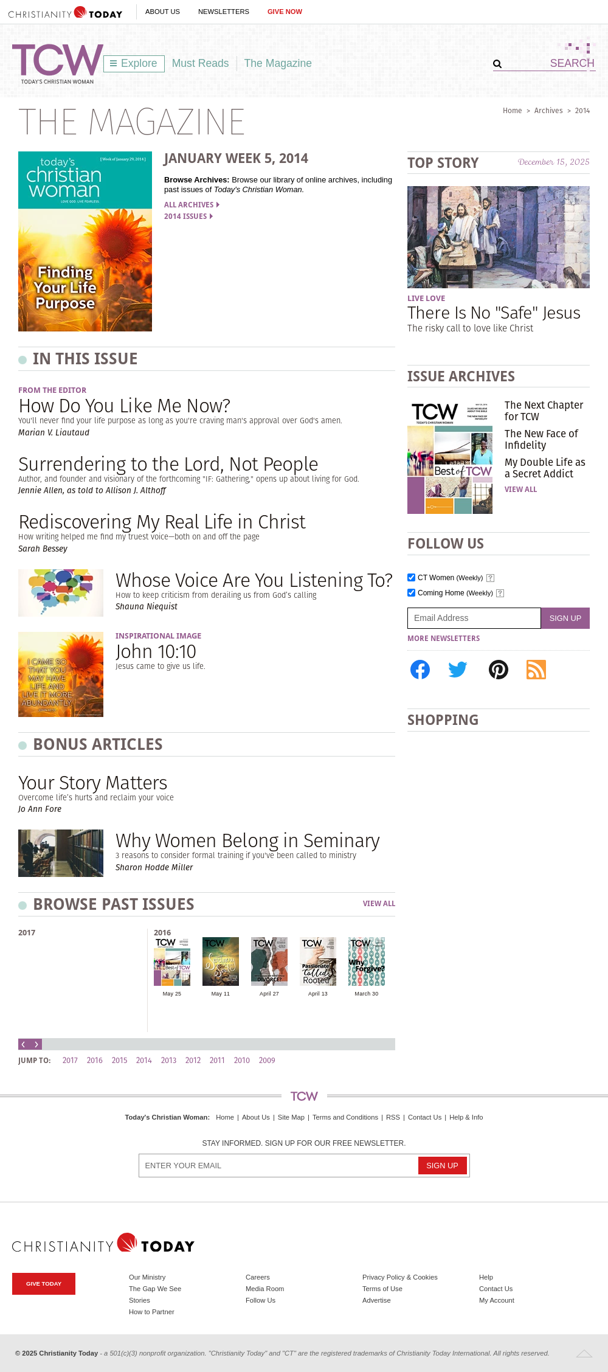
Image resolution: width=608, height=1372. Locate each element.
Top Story (442, 162)
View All (379, 904)
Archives (548, 110)
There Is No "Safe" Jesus (493, 312)
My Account (496, 1300)
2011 (217, 1060)
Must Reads (200, 63)
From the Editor (52, 390)
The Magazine (278, 63)
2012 (193, 1060)
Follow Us (260, 1300)
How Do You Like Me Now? (124, 405)
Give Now (285, 11)
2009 (267, 1060)
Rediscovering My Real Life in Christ (161, 521)
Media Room (265, 1288)
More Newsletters (443, 638)
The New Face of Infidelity (541, 439)
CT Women (450, 578)
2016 (162, 932)
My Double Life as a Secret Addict (545, 467)
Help (486, 1277)
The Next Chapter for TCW (544, 410)
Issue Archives (461, 376)
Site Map (291, 1117)
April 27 (269, 994)
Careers (258, 1277)
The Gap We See (155, 1288)
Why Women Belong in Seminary (247, 840)
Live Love (426, 298)
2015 (119, 1060)
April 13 (318, 994)
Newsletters (223, 11)
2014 (582, 110)
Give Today (43, 1283)
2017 (26, 932)
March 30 (367, 994)
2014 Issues (188, 216)
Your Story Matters (92, 782)
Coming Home (455, 593)
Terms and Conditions (345, 1117)
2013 (168, 1060)
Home (512, 110)
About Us (162, 11)
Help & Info (466, 1117)
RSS (393, 1117)
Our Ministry (147, 1277)
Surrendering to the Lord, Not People (168, 463)
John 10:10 (156, 651)
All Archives (191, 205)
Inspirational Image (158, 635)
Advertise (376, 1300)
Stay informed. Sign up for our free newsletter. (304, 1144)
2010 (242, 1060)
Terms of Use (382, 1288)
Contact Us (424, 1117)
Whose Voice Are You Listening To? (254, 580)
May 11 (221, 994)
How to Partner (151, 1311)
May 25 (172, 994)
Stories (139, 1300)
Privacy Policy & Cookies (400, 1277)
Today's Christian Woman (166, 1117)
